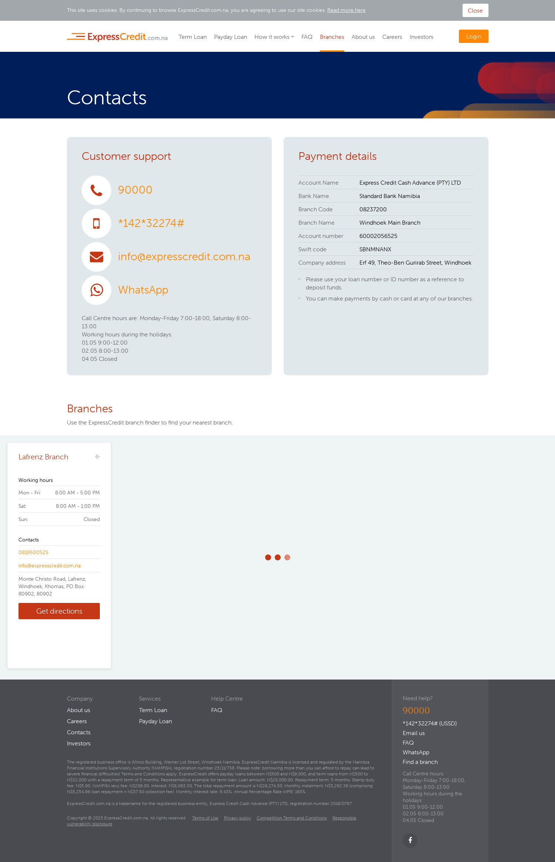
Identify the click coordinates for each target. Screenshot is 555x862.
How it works (272, 36)
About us (363, 36)
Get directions (59, 611)
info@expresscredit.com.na (184, 256)
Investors (421, 36)
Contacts (79, 732)
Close (475, 10)
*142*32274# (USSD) (430, 723)
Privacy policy (237, 818)
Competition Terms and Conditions (292, 818)
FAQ (306, 36)
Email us (414, 733)
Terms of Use (205, 818)
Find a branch (420, 761)
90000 (135, 190)
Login (473, 36)
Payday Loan (230, 36)
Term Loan (193, 36)
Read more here (346, 10)
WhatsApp (143, 289)
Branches (332, 36)
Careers (392, 36)
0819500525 (33, 552)
